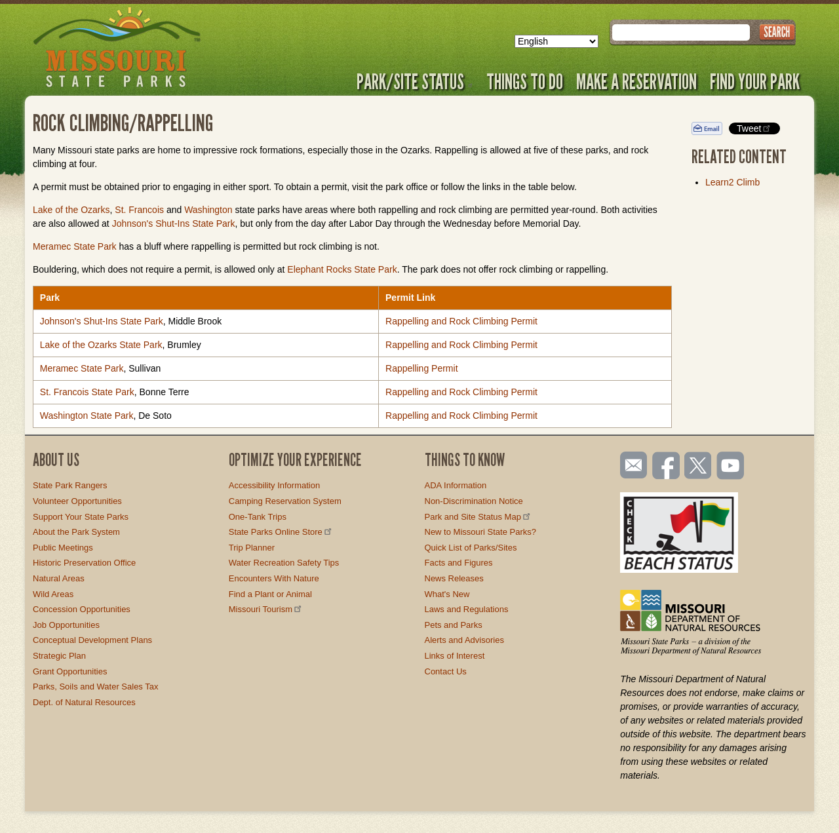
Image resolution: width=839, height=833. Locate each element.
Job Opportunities (66, 625)
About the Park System (76, 532)
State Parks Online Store (281, 532)
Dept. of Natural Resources (84, 702)
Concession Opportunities (81, 609)
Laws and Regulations (467, 609)
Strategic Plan (59, 656)
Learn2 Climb (732, 182)
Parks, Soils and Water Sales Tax (95, 686)
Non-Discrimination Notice (474, 501)
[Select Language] (556, 41)
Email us (631, 465)
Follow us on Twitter (696, 467)
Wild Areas (53, 594)
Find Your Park (755, 81)
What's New (447, 594)
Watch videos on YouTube (730, 467)
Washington (208, 209)
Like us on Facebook (666, 467)
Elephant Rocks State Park (342, 269)
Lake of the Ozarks (71, 209)
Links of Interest (455, 656)
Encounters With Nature (274, 578)
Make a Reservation (636, 81)
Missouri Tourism (266, 609)
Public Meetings (63, 547)
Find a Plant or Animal (270, 594)
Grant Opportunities (70, 671)
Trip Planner (252, 547)
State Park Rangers (70, 485)
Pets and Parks (453, 625)
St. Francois (139, 209)
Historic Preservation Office (84, 563)
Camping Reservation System (285, 501)
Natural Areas (59, 578)
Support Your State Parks (80, 517)
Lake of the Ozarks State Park (101, 344)
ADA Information (456, 485)
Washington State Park (87, 415)
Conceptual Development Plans (92, 640)
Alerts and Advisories (464, 640)
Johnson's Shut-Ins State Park (173, 223)
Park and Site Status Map (478, 517)
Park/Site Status (415, 81)
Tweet (754, 128)
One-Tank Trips (257, 517)
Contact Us (446, 671)
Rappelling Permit (421, 368)
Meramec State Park (75, 246)
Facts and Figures (459, 563)
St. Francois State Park (87, 392)
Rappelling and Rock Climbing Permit (461, 321)
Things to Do (524, 81)
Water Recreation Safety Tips (284, 563)
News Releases (454, 578)
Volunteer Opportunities (77, 501)
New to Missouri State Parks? (481, 532)
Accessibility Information (274, 485)
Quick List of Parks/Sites (471, 547)
